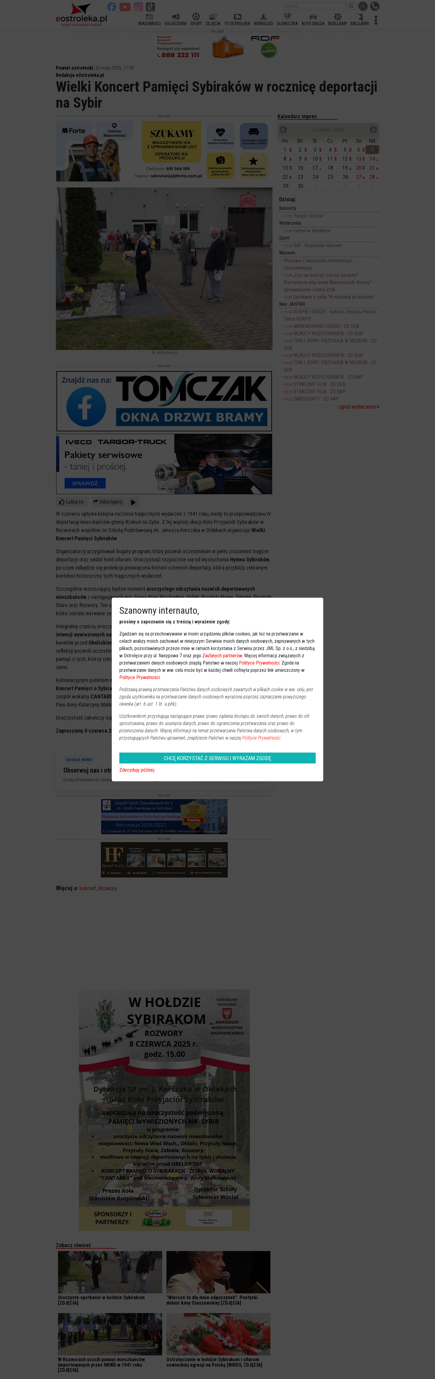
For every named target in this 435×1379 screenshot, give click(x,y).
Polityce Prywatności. (262, 738)
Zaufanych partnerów (222, 655)
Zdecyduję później (136, 770)
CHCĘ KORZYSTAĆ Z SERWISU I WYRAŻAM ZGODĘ (217, 758)
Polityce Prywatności (259, 663)
